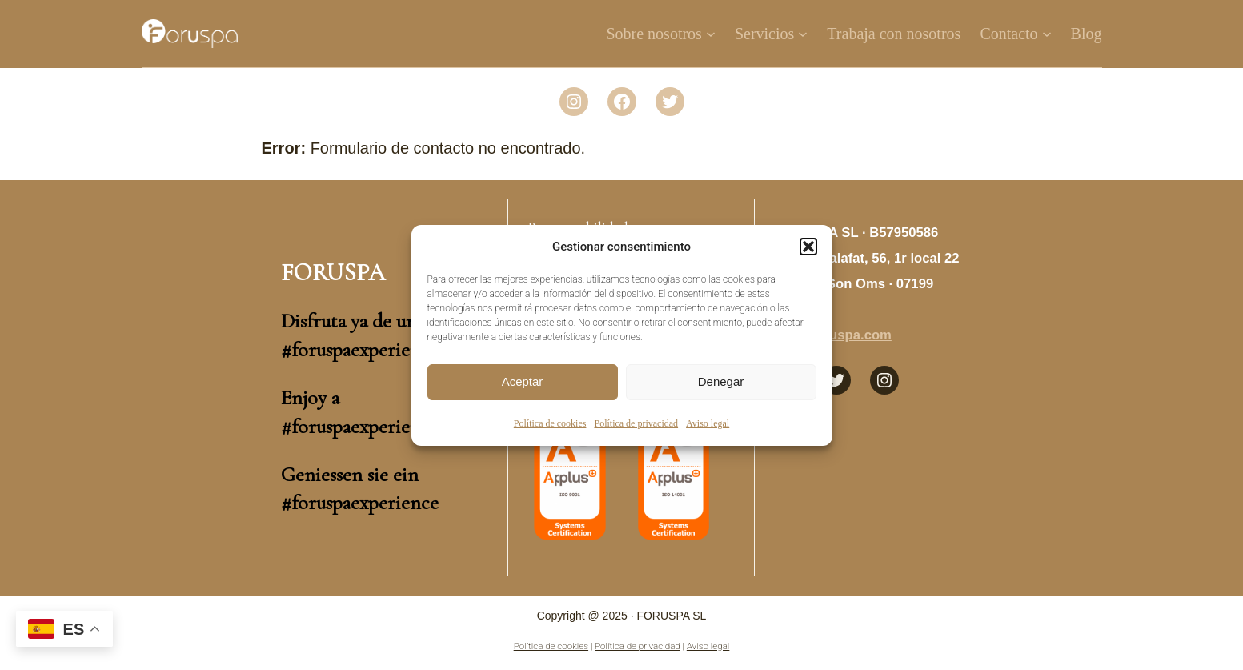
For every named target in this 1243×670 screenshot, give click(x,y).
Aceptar (522, 381)
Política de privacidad (636, 423)
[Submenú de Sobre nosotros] (711, 33)
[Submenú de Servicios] (803, 33)
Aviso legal (707, 423)
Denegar (721, 381)
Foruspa (333, 272)
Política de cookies (550, 423)
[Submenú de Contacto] (1047, 33)
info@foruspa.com (833, 335)
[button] (808, 247)
